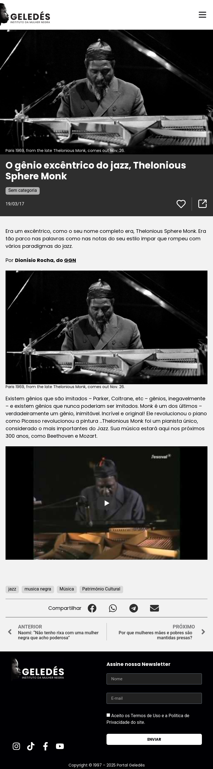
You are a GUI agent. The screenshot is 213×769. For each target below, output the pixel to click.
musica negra (37, 589)
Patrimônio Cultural (101, 589)
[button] (92, 608)
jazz (12, 589)
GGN (70, 260)
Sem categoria (22, 190)
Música (67, 589)
